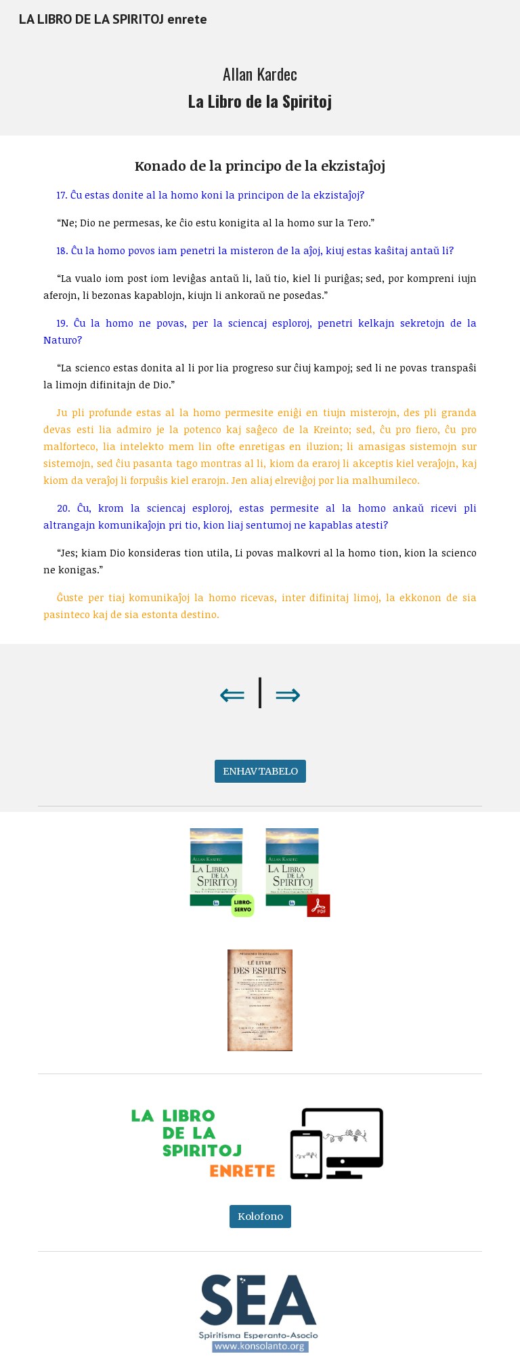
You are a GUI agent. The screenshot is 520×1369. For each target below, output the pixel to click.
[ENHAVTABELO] (260, 772)
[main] (259, 86)
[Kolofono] (260, 1217)
